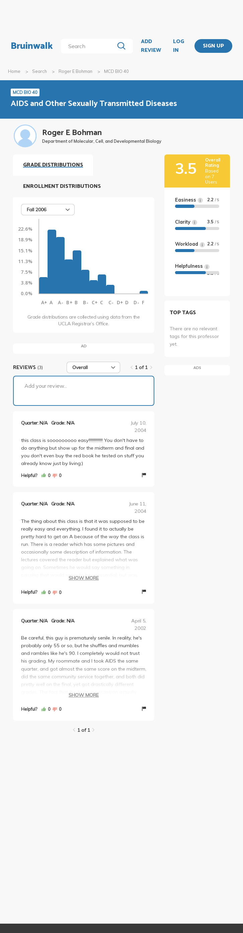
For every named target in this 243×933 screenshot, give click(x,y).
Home (14, 71)
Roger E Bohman (75, 71)
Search (39, 71)
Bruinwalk (32, 46)
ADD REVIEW (151, 45)
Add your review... (45, 385)
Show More (84, 578)
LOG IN (178, 45)
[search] (89, 46)
